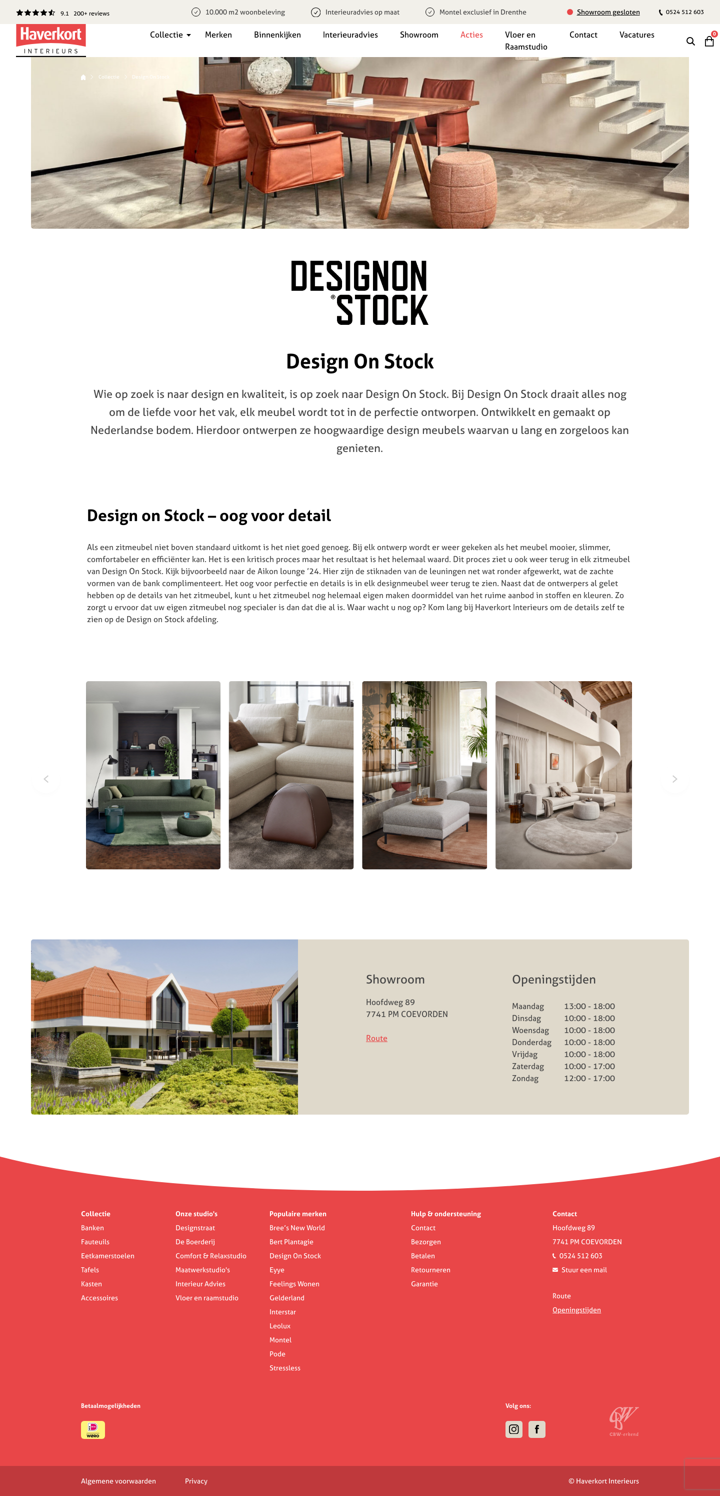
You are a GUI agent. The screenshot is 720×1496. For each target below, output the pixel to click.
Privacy (196, 1480)
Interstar (283, 1311)
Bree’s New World (297, 1227)
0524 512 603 (681, 12)
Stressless (285, 1367)
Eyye (277, 1269)
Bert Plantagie (292, 1241)
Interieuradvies (350, 35)
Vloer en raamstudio (207, 1297)
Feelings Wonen (295, 1283)
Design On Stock (295, 1255)
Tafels (90, 1269)
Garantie (424, 1283)
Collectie (166, 35)
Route (377, 1038)
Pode (278, 1353)
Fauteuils (95, 1241)
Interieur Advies (201, 1283)
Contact (584, 35)
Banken (92, 1227)
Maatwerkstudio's (203, 1269)
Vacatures (637, 35)
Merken (218, 35)
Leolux (280, 1325)
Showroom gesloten (608, 12)
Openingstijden (576, 1309)
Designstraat (195, 1227)
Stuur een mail (584, 1269)
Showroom (419, 35)
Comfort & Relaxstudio (211, 1255)
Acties (471, 35)
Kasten (91, 1283)
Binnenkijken (277, 35)
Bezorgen (426, 1241)
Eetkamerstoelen (107, 1255)
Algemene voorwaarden (118, 1480)
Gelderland (287, 1297)
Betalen (423, 1255)
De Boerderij (195, 1241)
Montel (281, 1339)
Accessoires (99, 1297)
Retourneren (430, 1269)
